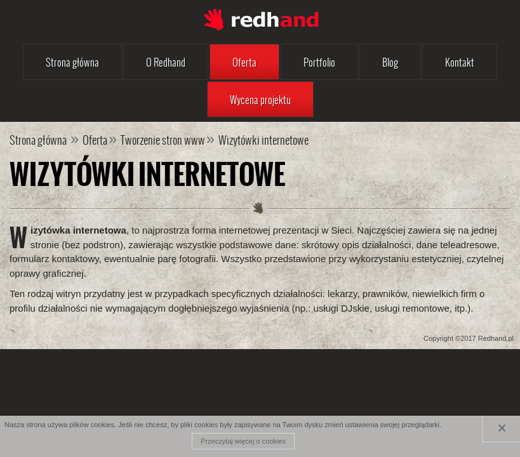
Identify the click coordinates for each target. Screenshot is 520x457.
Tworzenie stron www (163, 139)
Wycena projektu (260, 99)
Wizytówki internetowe (263, 139)
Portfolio (319, 62)
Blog (390, 62)
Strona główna (72, 62)
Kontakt (459, 62)
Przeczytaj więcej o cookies (243, 441)
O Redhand (165, 62)
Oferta (244, 62)
